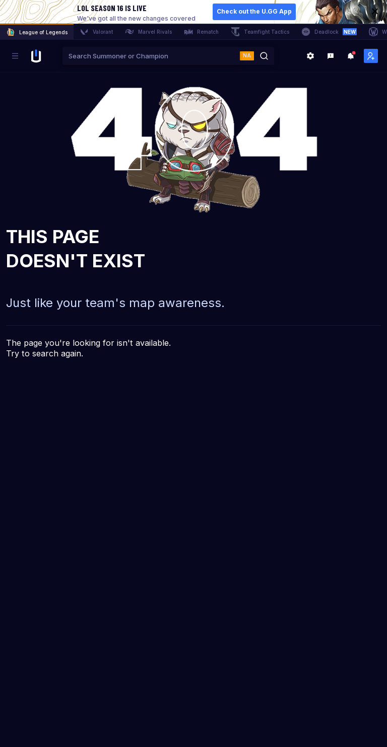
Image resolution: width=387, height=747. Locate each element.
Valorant (96, 31)
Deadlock (329, 31)
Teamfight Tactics (260, 31)
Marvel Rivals (148, 31)
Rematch (201, 31)
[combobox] (151, 56)
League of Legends (37, 32)
